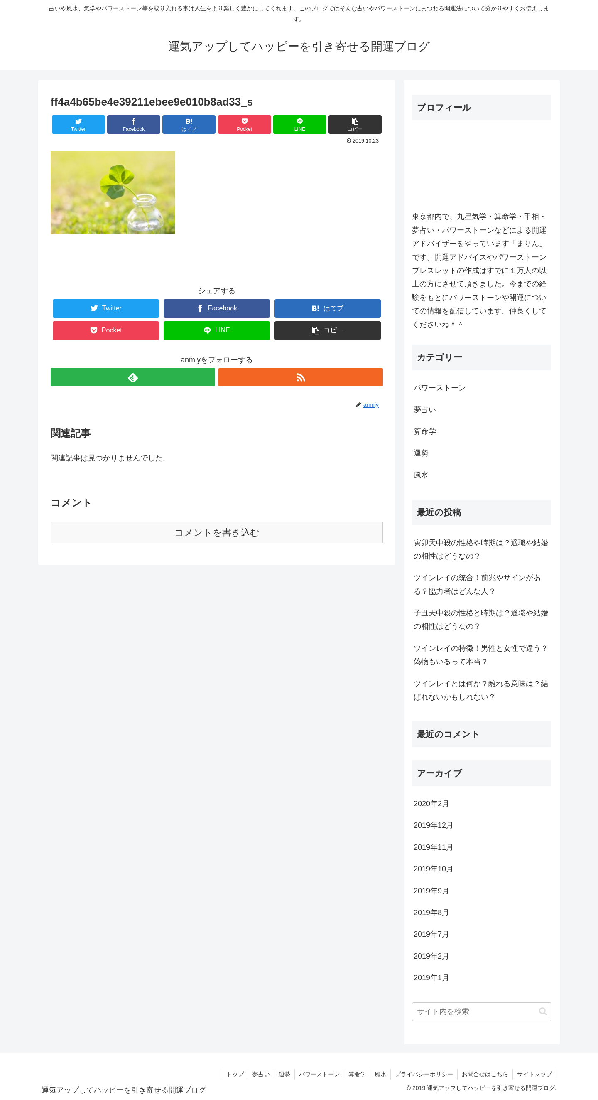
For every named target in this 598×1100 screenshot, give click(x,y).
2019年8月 (431, 912)
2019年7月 (431, 934)
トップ (235, 1074)
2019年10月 (433, 869)
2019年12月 (433, 825)
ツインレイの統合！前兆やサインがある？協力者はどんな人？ (477, 584)
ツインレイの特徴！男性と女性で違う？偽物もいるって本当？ (481, 655)
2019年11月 (433, 847)
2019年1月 (431, 978)
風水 (421, 475)
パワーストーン (440, 388)
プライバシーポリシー (424, 1074)
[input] (481, 1011)
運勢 (421, 453)
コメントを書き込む (217, 532)
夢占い (425, 410)
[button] (543, 1011)
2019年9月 (431, 891)
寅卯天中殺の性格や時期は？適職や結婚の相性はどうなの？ (481, 549)
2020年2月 (431, 804)
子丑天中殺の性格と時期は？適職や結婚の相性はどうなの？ (481, 619)
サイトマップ (534, 1074)
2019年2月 (431, 956)
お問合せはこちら (485, 1074)
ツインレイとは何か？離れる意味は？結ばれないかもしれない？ (481, 690)
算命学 (425, 431)
